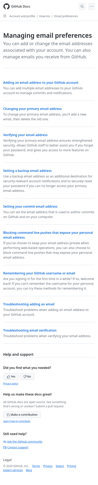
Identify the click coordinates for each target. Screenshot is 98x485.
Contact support (15, 447)
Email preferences (66, 16)
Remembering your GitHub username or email (39, 273)
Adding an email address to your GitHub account (40, 82)
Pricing (71, 466)
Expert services (13, 470)
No (27, 376)
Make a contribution (22, 414)
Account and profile (22, 16)
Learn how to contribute (16, 421)
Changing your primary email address (32, 109)
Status (60, 466)
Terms (36, 466)
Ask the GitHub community (22, 441)
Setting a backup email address (27, 170)
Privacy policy (10, 383)
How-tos (44, 16)
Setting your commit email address (30, 206)
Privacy (48, 466)
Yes (11, 376)
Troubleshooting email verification (30, 330)
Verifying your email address (25, 135)
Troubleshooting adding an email (28, 304)
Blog (29, 470)
